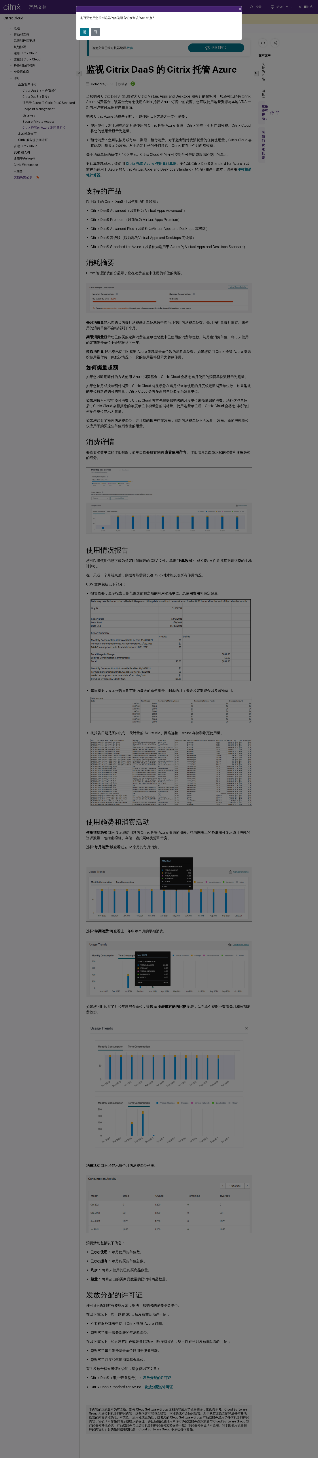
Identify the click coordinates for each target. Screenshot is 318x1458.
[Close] (240, 9)
